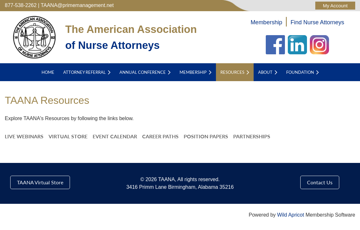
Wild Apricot (290, 215)
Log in (335, 6)
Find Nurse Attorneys (317, 22)
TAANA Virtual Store (40, 182)
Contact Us (320, 182)
